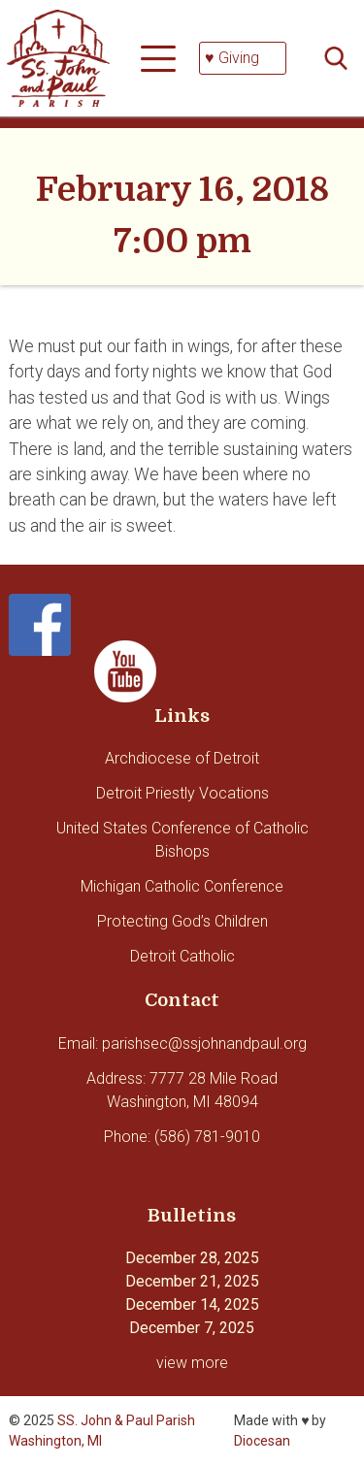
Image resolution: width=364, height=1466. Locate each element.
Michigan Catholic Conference (182, 886)
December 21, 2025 (192, 1281)
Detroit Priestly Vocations (182, 793)
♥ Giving (232, 58)
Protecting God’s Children (182, 921)
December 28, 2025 (192, 1258)
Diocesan (262, 1441)
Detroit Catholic (182, 956)
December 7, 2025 (191, 1328)
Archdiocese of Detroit (182, 758)
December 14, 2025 (192, 1304)
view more (192, 1362)
